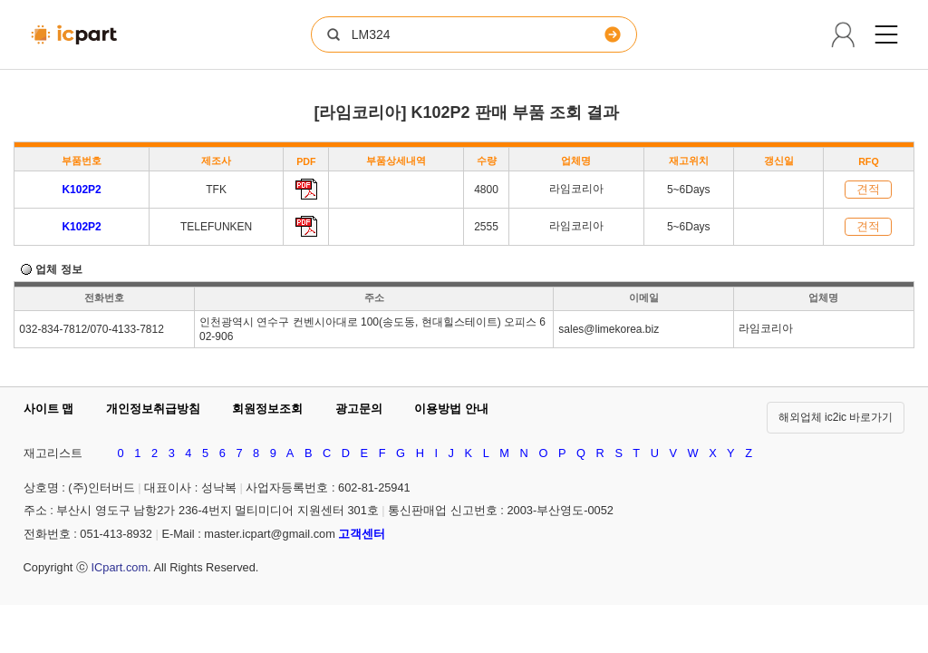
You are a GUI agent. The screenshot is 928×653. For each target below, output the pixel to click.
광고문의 (358, 408)
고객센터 (361, 534)
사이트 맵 (49, 408)
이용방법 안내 (451, 408)
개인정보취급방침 (153, 408)
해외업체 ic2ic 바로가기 (836, 417)
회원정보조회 (267, 408)
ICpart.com (119, 567)
